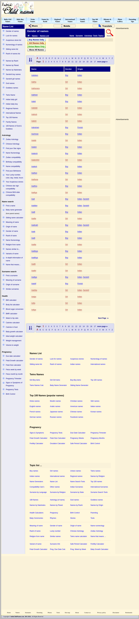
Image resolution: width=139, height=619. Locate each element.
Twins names (95, 471)
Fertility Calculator (36, 443)
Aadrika (34, 290)
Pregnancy (54, 513)
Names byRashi (45, 20)
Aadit (33, 238)
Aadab (33, 140)
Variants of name (12, 254)
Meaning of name (12, 222)
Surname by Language (38, 492)
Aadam (34, 147)
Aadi (33, 199)
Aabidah (34, 108)
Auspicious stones (77, 359)
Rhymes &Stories (107, 20)
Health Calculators (36, 513)
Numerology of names (14, 45)
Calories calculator (13, 323)
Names (35, 36)
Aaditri (33, 271)
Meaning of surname (13, 280)
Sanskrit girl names (13, 79)
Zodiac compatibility (13, 157)
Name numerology (97, 526)
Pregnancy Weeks (77, 438)
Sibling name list (12, 49)
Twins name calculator (78, 536)
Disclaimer (116, 612)
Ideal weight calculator (14, 336)
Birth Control (10, 394)
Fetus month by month (14, 374)
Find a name (10, 206)
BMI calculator (11, 300)
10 (69, 62)
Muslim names (55, 401)
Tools (95, 36)
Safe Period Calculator (78, 443)
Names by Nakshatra (14, 70)
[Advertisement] (127, 72)
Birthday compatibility (14, 162)
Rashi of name (11, 236)
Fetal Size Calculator (58, 438)
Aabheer (34, 95)
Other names (55, 487)
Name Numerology (13, 153)
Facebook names (76, 417)
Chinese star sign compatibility (12, 187)
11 (72, 62)
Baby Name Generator (58, 385)
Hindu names (35, 401)
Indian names (75, 364)
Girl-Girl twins (55, 380)
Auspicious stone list (13, 40)
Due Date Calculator (77, 433)
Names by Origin (97, 505)
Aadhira (34, 186)
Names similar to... (13, 249)
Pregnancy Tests (12, 390)
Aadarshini (35, 160)
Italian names (96, 406)
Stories (72, 518)
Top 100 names (96, 380)
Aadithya (34, 258)
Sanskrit (86, 199)
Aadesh (34, 167)
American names (76, 406)
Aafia (33, 303)
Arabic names (55, 406)
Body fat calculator (13, 305)
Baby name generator (14, 210)
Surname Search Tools (99, 492)
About (77, 612)
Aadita (33, 244)
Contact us (87, 612)
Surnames (28, 612)
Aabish (34, 121)
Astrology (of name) (57, 500)
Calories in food (11, 327)
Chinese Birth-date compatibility (13, 193)
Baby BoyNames (20, 20)
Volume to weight (12, 345)
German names (35, 417)
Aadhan (34, 173)
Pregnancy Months (98, 438)
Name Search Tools (77, 482)
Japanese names (56, 412)
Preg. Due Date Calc (57, 549)
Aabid (33, 101)
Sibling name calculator (14, 218)
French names (35, 412)
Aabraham (35, 127)
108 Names (34, 500)
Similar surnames (12, 289)
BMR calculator (11, 314)
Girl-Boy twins (35, 380)
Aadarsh (34, 153)
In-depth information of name (14, 259)
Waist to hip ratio (12, 318)
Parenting (94, 513)
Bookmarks (128, 612)
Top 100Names (95, 20)
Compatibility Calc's (37, 487)
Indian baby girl (11, 99)
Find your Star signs (13, 148)
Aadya (33, 297)
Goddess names (12, 88)
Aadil (33, 212)
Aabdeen (34, 75)
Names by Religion (98, 476)
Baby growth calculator (14, 332)
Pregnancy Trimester (13, 379)
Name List (54, 482)
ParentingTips (132, 20)
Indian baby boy (12, 104)
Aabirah (34, 114)
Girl (66, 82)
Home (9, 612)
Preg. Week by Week (78, 549)
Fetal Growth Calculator (38, 438)
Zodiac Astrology (12, 139)
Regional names (76, 476)
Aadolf (33, 284)
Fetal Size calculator (13, 365)
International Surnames (99, 487)
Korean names (96, 412)
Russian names (56, 417)
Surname (79, 36)
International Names (13, 113)
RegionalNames (57, 20)
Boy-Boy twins (75, 380)
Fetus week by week (13, 370)
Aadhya (34, 192)
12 (76, 62)
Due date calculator (13, 356)
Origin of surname (12, 285)
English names (35, 406)
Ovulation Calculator (57, 443)
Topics (101, 36)
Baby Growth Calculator (99, 549)
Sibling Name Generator (79, 385)
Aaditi (33, 264)
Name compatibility (13, 166)
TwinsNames (32, 20)
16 (91, 62)
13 (80, 62)
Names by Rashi (12, 61)
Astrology (88, 36)
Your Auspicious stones (14, 182)
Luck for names (11, 36)
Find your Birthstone (13, 171)
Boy (66, 75)
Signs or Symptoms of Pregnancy (14, 384)
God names (10, 83)
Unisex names (75, 471)
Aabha (33, 82)
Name (72, 36)
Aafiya (33, 310)
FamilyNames (82, 20)
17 (95, 62)
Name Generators (36, 482)
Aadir (33, 232)
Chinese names (76, 412)
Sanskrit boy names (13, 74)
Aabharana (35, 88)
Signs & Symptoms (37, 433)
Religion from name (13, 245)
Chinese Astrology (12, 144)
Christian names (76, 401)
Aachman (34, 134)
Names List (44, 36)
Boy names (34, 471)
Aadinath (34, 225)
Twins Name (10, 95)
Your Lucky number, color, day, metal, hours (14, 176)
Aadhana (34, 179)
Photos (50, 612)
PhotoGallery (120, 20)
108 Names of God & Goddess (14, 127)
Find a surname (11, 276)
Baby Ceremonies (36, 518)
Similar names (55, 536)
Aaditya (34, 277)
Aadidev (34, 206)
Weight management (13, 341)
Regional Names (12, 108)
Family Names (11, 122)
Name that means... (13, 265)
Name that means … (98, 536)
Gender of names (12, 31)
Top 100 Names (12, 117)
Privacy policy (101, 612)
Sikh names (95, 401)
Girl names (54, 471)
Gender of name (12, 231)
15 (87, 62)
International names (98, 364)
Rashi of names (56, 364)
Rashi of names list (13, 54)
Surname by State (77, 492)
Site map (67, 612)
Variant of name (35, 544)
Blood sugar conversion (14, 309)
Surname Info (55, 544)
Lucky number (55, 531)
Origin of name (11, 227)
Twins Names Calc (37, 385)
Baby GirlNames (7, 20)
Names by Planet (12, 65)
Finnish (80, 127)
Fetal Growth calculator (14, 361)
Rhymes (53, 518)
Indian (79, 75)
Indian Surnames (76, 487)
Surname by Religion (58, 492)
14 (84, 62)
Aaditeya (34, 251)
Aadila (33, 218)
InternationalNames (70, 20)
